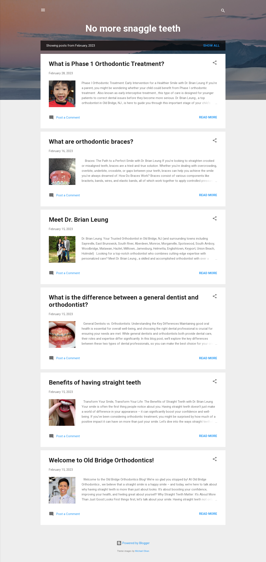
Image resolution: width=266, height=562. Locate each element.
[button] (214, 63)
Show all (211, 45)
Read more (208, 117)
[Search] (222, 11)
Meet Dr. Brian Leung (78, 219)
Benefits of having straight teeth (95, 382)
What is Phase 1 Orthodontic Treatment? (106, 63)
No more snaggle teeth (133, 28)
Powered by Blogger (133, 543)
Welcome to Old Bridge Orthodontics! (101, 460)
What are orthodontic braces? (91, 141)
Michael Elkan (142, 551)
